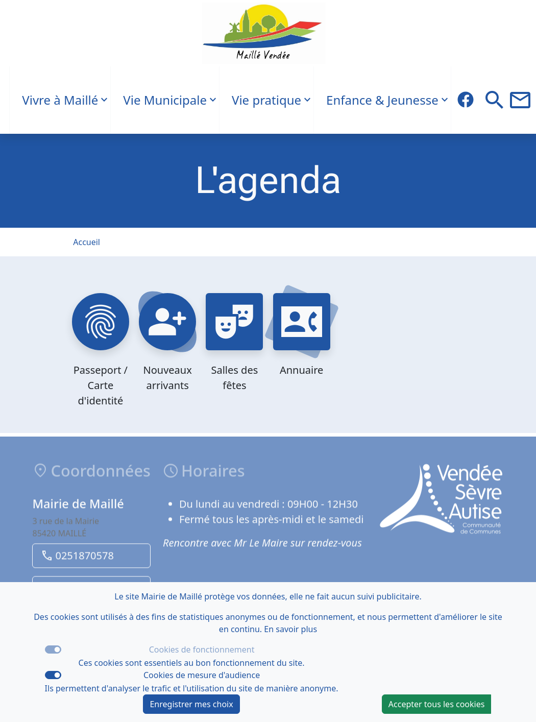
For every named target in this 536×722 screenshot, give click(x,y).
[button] (494, 100)
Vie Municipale (165, 99)
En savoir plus (290, 629)
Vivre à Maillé (60, 99)
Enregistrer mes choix (191, 704)
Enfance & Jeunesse (382, 99)
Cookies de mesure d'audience (201, 675)
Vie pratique (266, 99)
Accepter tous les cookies (436, 704)
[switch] (53, 675)
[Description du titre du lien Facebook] (465, 100)
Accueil (86, 242)
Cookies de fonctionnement (202, 649)
